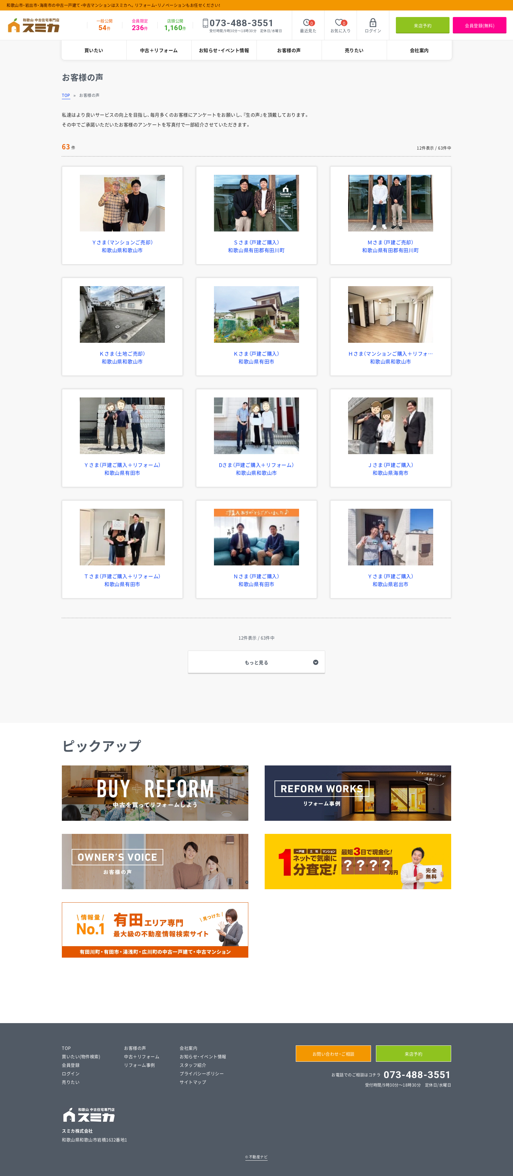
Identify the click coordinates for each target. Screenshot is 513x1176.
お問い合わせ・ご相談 (333, 1054)
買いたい (93, 50)
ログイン (71, 1073)
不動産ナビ (256, 1157)
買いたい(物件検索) (81, 1056)
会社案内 (419, 50)
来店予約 (423, 25)
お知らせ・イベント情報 (224, 50)
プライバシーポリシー (202, 1073)
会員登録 (71, 1065)
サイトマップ (193, 1082)
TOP (66, 95)
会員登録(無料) (479, 25)
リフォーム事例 (139, 1065)
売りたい (354, 50)
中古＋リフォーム (159, 50)
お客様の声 (289, 50)
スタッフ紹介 (193, 1065)
